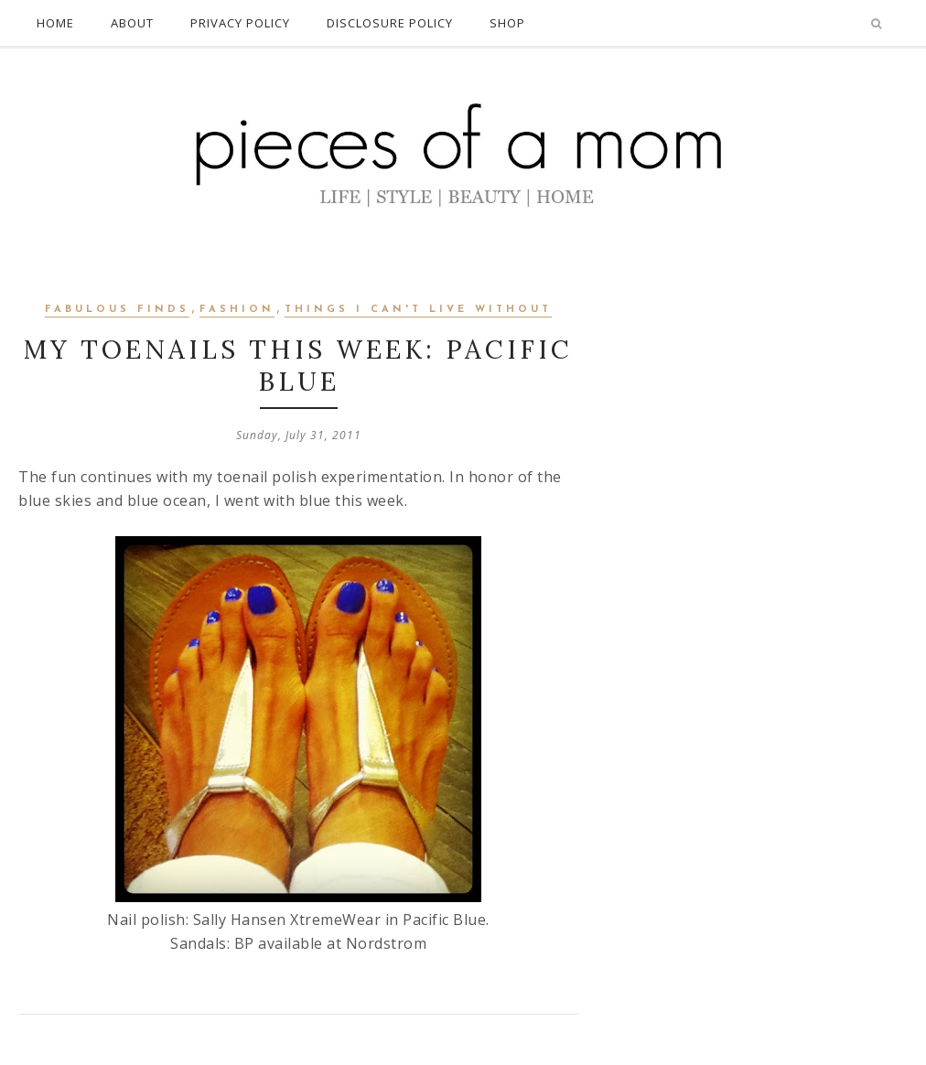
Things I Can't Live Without (418, 310)
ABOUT (132, 23)
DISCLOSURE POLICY (390, 23)
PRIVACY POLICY (240, 23)
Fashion (237, 310)
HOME (55, 23)
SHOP (507, 23)
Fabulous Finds (117, 310)
